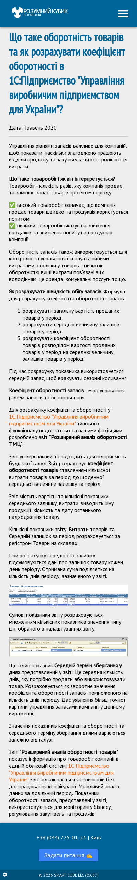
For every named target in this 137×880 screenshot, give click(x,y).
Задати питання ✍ (68, 855)
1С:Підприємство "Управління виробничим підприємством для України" (59, 420)
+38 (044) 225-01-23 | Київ (68, 837)
